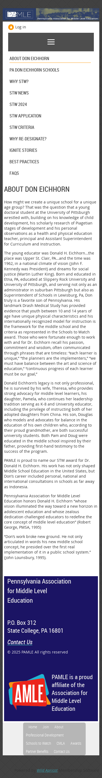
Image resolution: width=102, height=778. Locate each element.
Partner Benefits (37, 751)
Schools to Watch (38, 743)
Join (45, 726)
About (58, 726)
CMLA (61, 743)
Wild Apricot (47, 770)
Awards (75, 743)
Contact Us (62, 751)
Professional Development (45, 735)
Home (33, 726)
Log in (20, 26)
